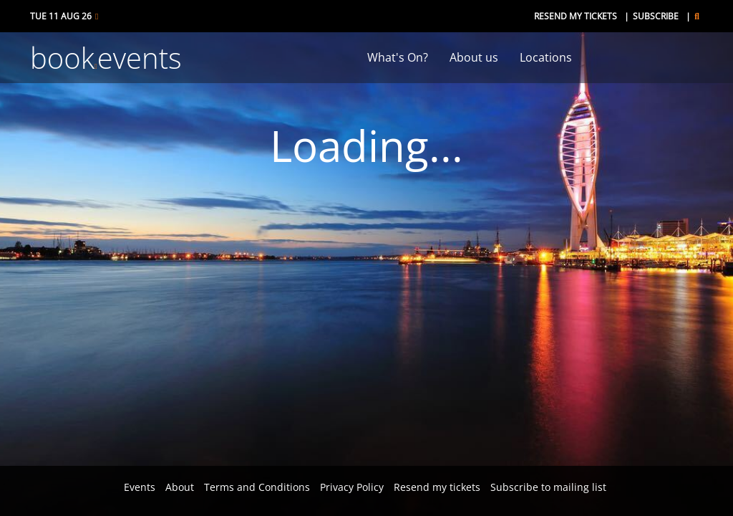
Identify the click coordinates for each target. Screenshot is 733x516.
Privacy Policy (352, 487)
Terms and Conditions (257, 487)
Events (139, 487)
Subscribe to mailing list (548, 487)
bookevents (106, 57)
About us (474, 57)
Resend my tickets (575, 16)
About (179, 487)
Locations (546, 57)
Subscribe (656, 16)
